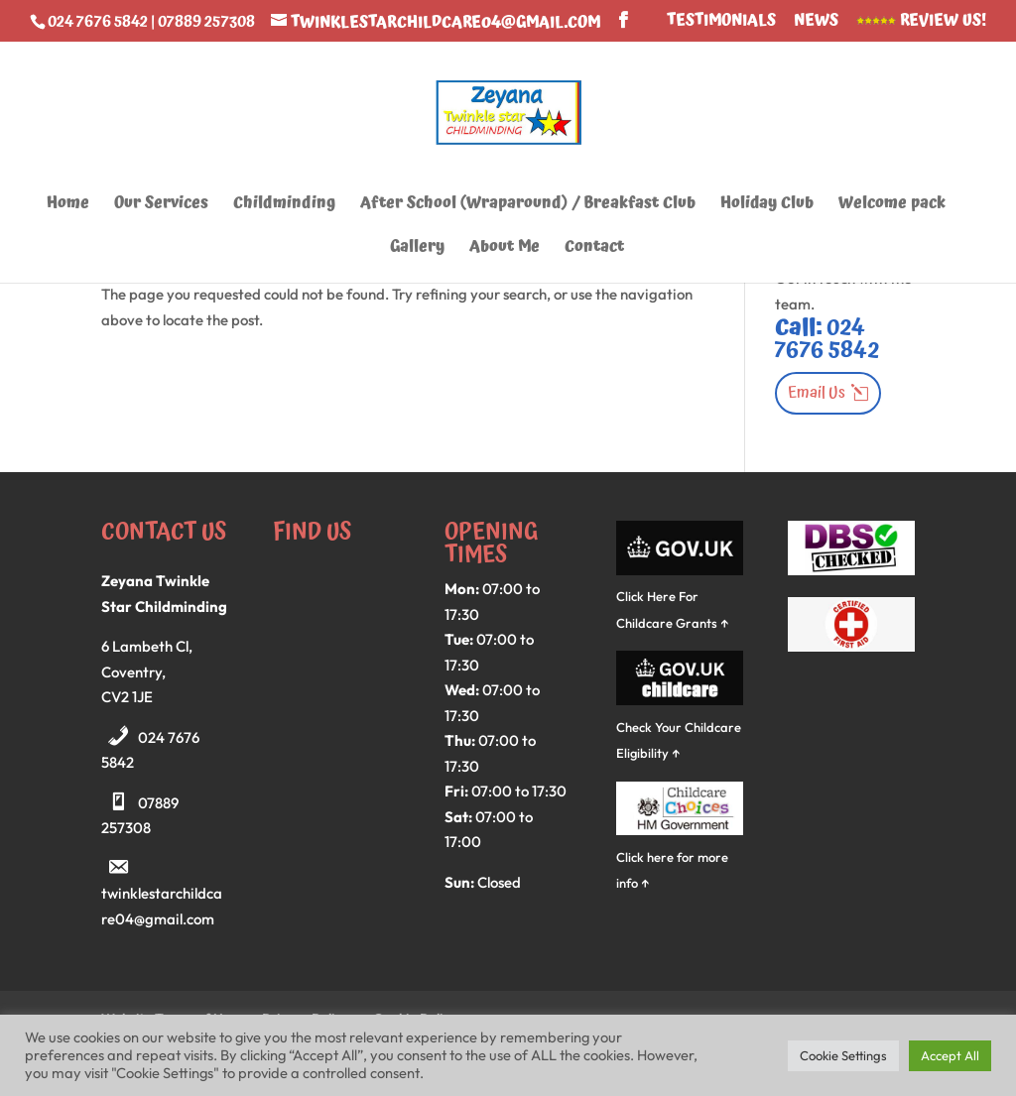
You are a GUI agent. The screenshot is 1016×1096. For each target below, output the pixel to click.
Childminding (284, 205)
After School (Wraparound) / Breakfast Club (528, 205)
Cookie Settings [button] (843, 1055)
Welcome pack (892, 205)
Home (68, 205)
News (816, 22)
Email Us (816, 393)
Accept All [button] (950, 1055)
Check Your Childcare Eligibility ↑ (679, 726)
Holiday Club (767, 205)
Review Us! (921, 22)
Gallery (417, 249)
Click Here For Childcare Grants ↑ (679, 596)
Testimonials (721, 22)
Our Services (161, 205)
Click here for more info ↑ (679, 856)
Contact (594, 249)
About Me (504, 249)
